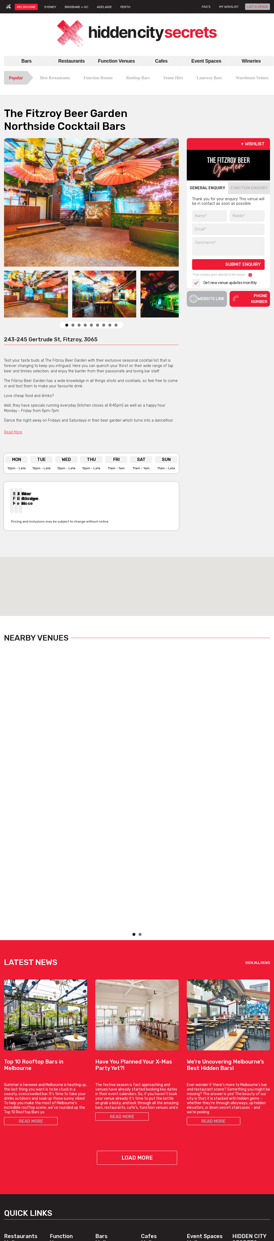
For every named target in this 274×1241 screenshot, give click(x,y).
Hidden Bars (105, 1121)
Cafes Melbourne (155, 1087)
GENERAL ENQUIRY (207, 188)
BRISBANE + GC (76, 7)
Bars (26, 61)
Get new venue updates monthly (224, 283)
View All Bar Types (111, 1159)
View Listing (24, 769)
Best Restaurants (55, 77)
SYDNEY (50, 7)
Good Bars (104, 1140)
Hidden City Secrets (249, 1087)
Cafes (161, 61)
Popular (16, 77)
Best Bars (103, 1147)
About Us (240, 1108)
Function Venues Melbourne (63, 1090)
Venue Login (242, 1134)
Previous (157, 521)
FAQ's (206, 7)
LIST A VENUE (257, 7)
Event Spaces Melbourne (205, 1087)
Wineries (251, 61)
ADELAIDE (104, 7)
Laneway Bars (209, 77)
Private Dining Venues (205, 1140)
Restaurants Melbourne (20, 1087)
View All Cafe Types (157, 1140)
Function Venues (116, 61)
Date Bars (103, 1127)
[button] (137, 582)
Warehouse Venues (252, 77)
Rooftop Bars (138, 77)
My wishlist (229, 7)
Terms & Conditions (249, 1144)
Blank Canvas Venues (205, 1115)
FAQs (236, 1127)
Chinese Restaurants (22, 1140)
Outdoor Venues (201, 1134)
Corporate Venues (65, 1176)
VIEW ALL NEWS (257, 810)
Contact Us (242, 1115)
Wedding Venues (64, 1188)
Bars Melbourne (109, 1087)
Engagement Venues (205, 1121)
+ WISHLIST (253, 143)
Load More (137, 1005)
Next (170, 202)
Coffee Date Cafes (157, 1121)
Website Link (206, 299)
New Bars (103, 1134)
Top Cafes (149, 1108)
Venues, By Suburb (66, 1201)
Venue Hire (173, 77)
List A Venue (243, 1121)
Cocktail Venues (63, 1182)
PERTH (125, 7)
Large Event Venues (204, 1127)
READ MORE (31, 969)
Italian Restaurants (20, 1134)
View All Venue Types (68, 1195)
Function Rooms (98, 77)
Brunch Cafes (153, 1115)
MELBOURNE (26, 7)
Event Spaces (206, 61)
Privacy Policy (244, 1151)
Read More (13, 432)
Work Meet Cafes (155, 1134)
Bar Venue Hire (199, 1108)
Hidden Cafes (152, 1127)
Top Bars (102, 1153)
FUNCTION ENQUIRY (249, 188)
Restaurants (71, 61)
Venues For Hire (63, 1131)
